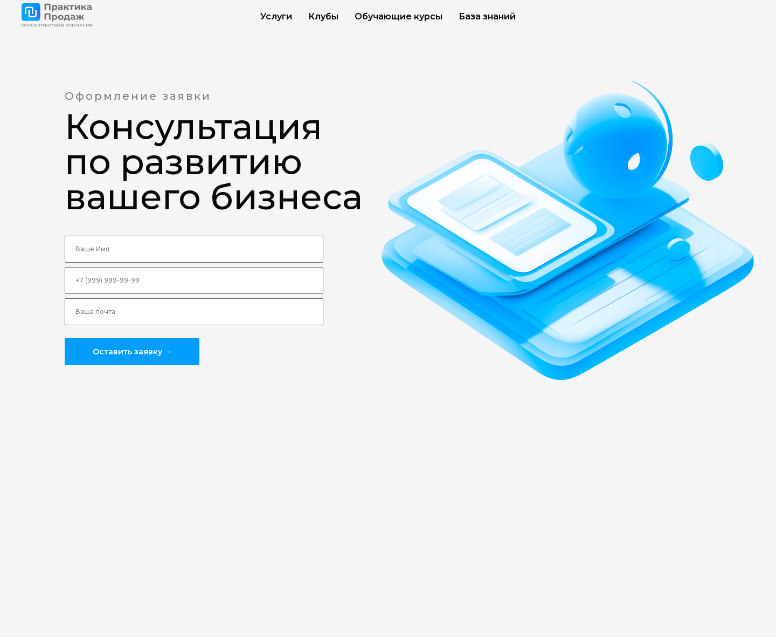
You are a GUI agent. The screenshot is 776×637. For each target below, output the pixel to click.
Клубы (323, 16)
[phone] (194, 280)
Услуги (276, 16)
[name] (194, 249)
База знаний (487, 16)
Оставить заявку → (132, 352)
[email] (194, 311)
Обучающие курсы (398, 16)
